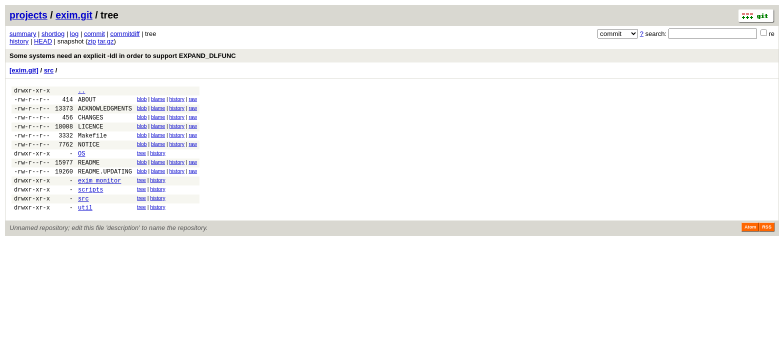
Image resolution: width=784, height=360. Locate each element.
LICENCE (90, 134)
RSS (767, 248)
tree (141, 163)
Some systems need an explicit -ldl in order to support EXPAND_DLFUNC (123, 56)
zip (92, 41)
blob (142, 101)
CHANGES (90, 123)
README (89, 176)
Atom (750, 248)
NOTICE (89, 154)
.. (81, 92)
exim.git (74, 15)
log (74, 34)
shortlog (53, 34)
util (85, 228)
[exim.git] (24, 70)
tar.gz (106, 41)
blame (158, 101)
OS (81, 165)
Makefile (92, 144)
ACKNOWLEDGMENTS (105, 112)
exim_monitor (99, 196)
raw (192, 101)
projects (29, 15)
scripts (90, 207)
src (49, 70)
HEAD (43, 41)
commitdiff (125, 34)
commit (94, 34)
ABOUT (87, 102)
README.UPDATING (105, 186)
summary (23, 34)
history (19, 41)
